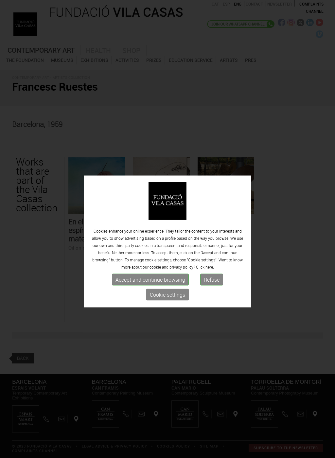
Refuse (212, 304)
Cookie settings (167, 319)
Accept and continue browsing (150, 304)
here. (209, 291)
